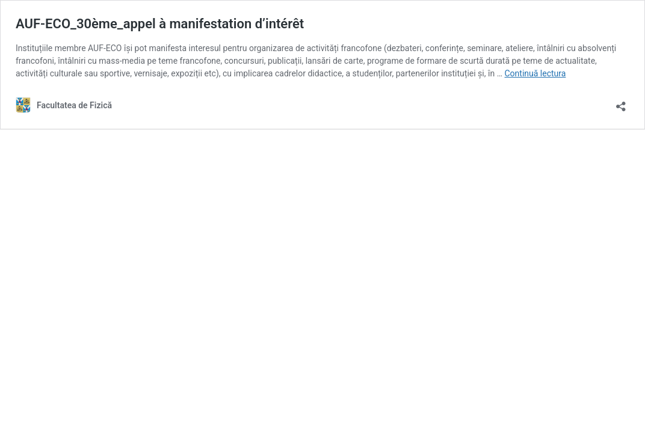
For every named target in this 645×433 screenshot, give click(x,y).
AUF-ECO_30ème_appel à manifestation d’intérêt (160, 23)
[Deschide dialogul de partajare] (621, 102)
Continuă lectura (535, 73)
